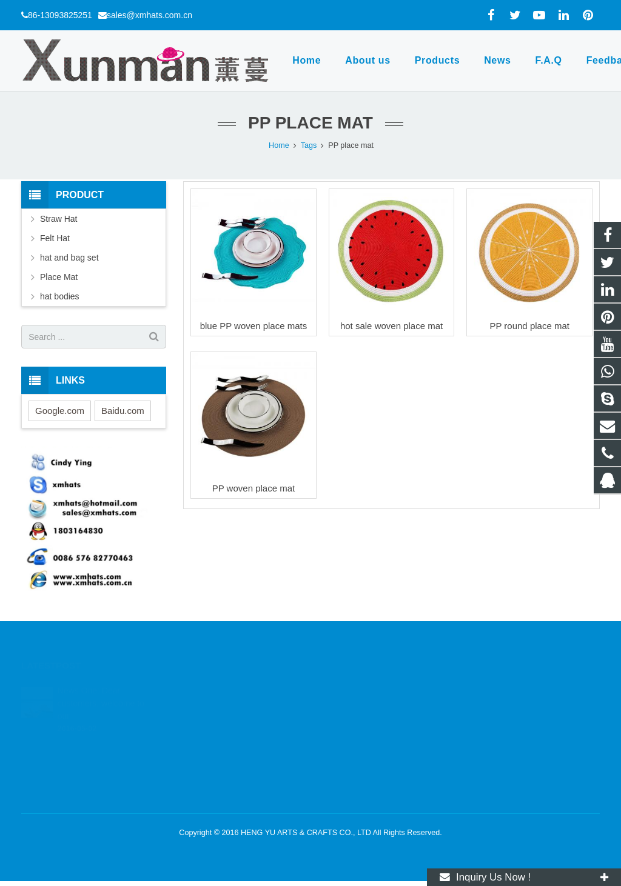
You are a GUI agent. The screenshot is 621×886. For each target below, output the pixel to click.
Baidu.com (122, 410)
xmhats (342, 759)
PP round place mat (529, 326)
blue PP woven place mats (253, 326)
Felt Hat (55, 238)
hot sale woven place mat (391, 326)
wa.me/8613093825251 (370, 706)
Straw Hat (58, 219)
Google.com (59, 410)
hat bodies (59, 296)
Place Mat (59, 277)
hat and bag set (69, 257)
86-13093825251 (60, 15)
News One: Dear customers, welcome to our (101, 687)
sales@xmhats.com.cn (149, 15)
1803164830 (352, 689)
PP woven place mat (253, 488)
